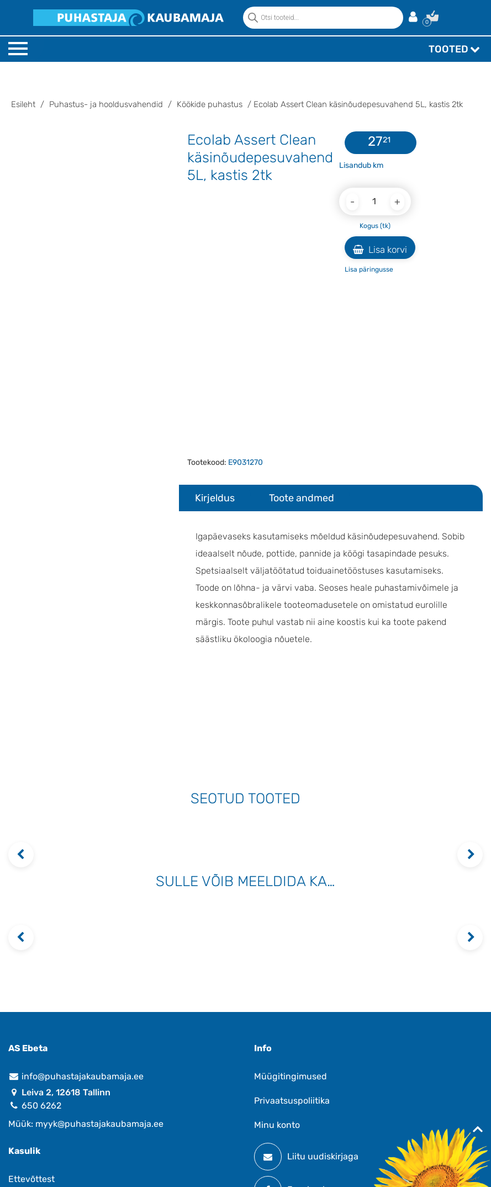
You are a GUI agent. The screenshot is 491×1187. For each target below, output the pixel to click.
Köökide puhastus (209, 104)
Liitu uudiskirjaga (306, 1156)
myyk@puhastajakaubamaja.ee (99, 1124)
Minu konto (277, 1125)
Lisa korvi (380, 249)
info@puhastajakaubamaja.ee (76, 1076)
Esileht (23, 104)
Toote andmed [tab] (301, 498)
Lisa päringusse (369, 269)
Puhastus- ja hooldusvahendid (106, 104)
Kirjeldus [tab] (215, 498)
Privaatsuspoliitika (292, 1100)
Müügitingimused (290, 1076)
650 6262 (34, 1105)
